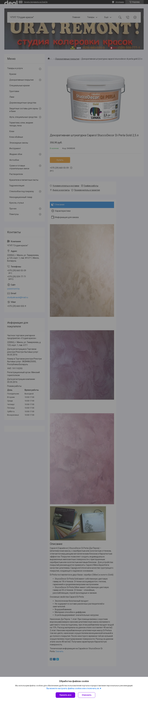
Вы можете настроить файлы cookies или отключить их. (73, 688)
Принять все (65, 695)
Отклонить (86, 695)
